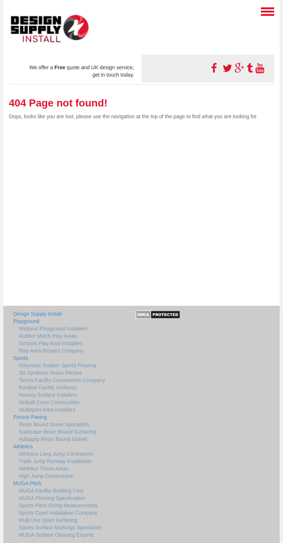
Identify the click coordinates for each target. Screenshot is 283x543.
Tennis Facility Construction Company (62, 380)
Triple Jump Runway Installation (55, 461)
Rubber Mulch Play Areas (48, 336)
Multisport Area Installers (47, 410)
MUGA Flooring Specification (52, 498)
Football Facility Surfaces (47, 387)
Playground (26, 321)
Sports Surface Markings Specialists (60, 527)
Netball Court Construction (49, 402)
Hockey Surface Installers (48, 395)
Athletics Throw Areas (44, 469)
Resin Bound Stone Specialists (54, 424)
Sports (20, 358)
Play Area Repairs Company (51, 351)
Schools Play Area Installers (51, 343)
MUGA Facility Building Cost (51, 491)
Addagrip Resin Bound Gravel (53, 439)
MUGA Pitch (27, 483)
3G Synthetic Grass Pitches (50, 373)
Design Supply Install (37, 314)
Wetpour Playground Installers (53, 329)
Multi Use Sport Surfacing (48, 520)
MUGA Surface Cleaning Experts (56, 535)
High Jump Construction (46, 476)
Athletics (23, 446)
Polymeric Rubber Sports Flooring (57, 365)
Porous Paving (30, 417)
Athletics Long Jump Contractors (56, 454)
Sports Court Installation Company (58, 513)
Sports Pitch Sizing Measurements (58, 505)
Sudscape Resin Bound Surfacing (57, 432)
